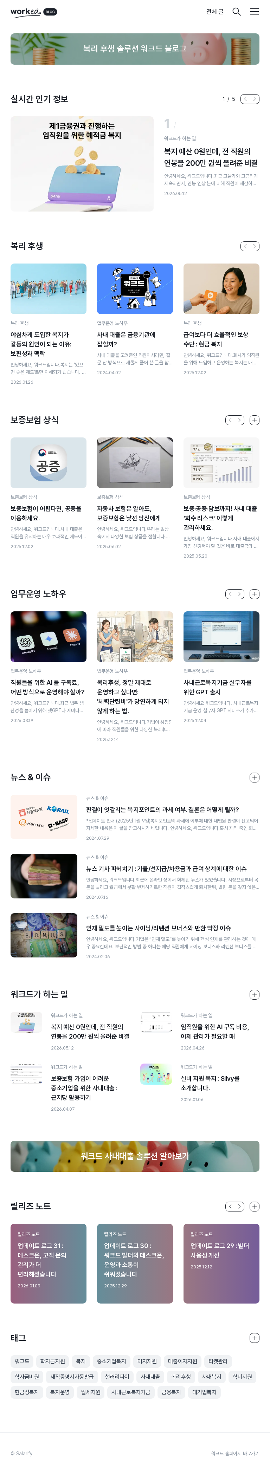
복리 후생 (19, 323)
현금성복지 (27, 1392)
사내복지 (211, 1376)
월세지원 (90, 1392)
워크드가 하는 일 (180, 138)
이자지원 (147, 1361)
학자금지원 (52, 1361)
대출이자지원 (182, 1361)
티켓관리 (218, 1361)
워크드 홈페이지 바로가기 (235, 1453)
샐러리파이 (117, 1376)
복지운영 (60, 1392)
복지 (81, 1361)
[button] (245, 99)
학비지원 (242, 1376)
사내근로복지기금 (130, 1392)
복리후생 (181, 1376)
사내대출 (150, 1376)
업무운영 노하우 (112, 323)
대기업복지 (204, 1392)
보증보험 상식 (24, 497)
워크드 (22, 1361)
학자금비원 (27, 1376)
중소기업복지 (111, 1361)
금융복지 (171, 1392)
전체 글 (215, 11)
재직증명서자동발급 (72, 1376)
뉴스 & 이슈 (97, 798)
